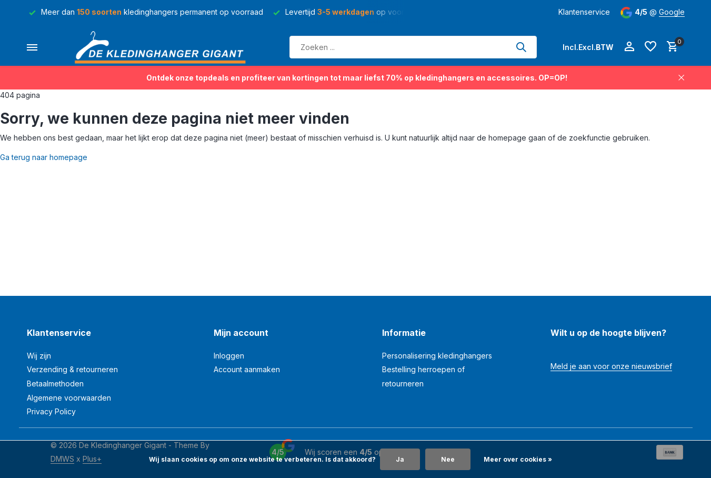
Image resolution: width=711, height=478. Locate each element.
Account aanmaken (247, 369)
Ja (400, 459)
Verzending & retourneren (72, 369)
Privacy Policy (51, 411)
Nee (448, 459)
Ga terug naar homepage (43, 157)
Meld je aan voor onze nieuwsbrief (611, 366)
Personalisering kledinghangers (437, 355)
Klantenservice (584, 11)
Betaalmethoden (55, 383)
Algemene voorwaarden (69, 397)
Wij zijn (39, 355)
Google (672, 11)
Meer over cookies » (518, 459)
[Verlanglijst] (650, 47)
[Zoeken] (413, 47)
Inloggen (229, 355)
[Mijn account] (629, 47)
